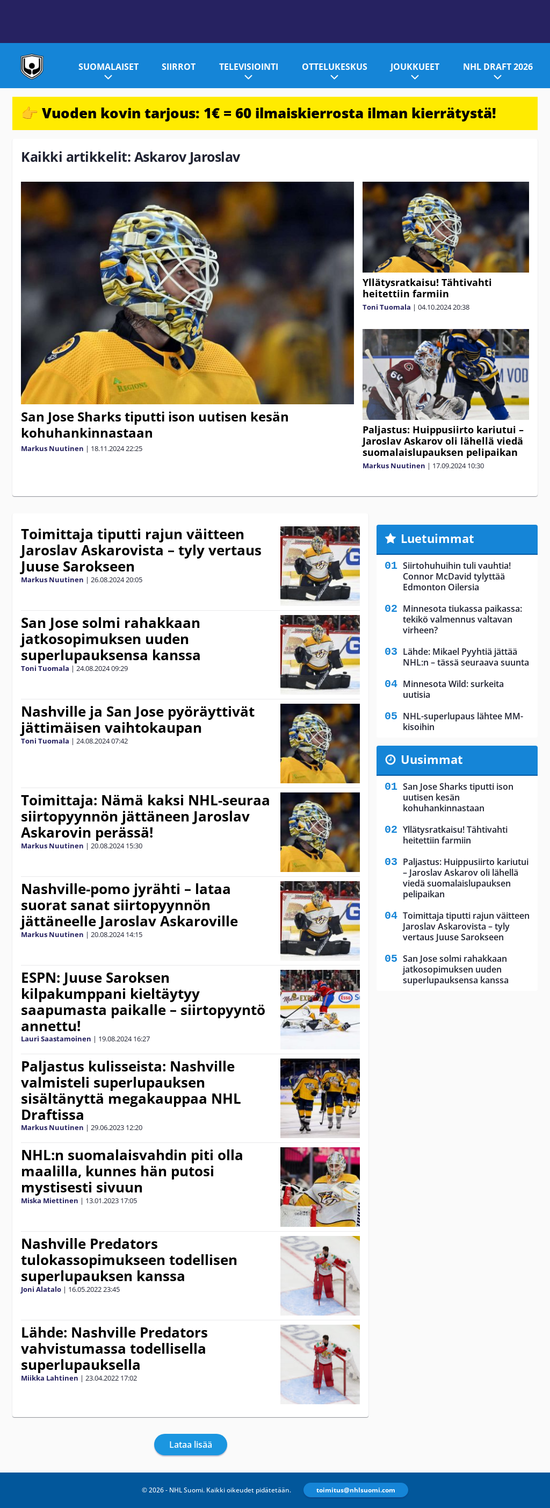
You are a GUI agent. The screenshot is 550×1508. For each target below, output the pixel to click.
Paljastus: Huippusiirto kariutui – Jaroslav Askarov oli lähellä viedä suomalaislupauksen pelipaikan (443, 441)
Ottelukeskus (334, 67)
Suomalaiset (108, 67)
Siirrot (179, 67)
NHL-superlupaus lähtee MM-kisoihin (463, 721)
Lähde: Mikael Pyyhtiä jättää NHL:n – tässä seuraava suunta (466, 657)
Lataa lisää (190, 1444)
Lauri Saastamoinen (56, 1039)
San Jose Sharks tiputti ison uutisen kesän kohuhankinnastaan (155, 424)
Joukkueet (414, 67)
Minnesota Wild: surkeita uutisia (453, 689)
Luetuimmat (437, 538)
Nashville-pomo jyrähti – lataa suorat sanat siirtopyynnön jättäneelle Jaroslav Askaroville (129, 905)
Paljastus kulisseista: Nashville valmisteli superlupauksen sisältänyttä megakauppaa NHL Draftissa (131, 1090)
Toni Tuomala (387, 307)
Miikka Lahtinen (49, 1378)
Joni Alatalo (41, 1289)
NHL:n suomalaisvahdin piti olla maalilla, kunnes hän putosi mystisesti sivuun (132, 1171)
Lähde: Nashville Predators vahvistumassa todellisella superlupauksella (114, 1348)
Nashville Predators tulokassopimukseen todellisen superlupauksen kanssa (129, 1259)
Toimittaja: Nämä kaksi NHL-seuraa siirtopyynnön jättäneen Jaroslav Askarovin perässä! (145, 816)
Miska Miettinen (49, 1200)
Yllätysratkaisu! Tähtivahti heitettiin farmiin (427, 288)
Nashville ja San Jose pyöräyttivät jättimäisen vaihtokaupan (138, 719)
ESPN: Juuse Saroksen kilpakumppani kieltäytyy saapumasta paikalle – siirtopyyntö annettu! (143, 1001)
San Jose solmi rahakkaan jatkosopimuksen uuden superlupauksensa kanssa (111, 638)
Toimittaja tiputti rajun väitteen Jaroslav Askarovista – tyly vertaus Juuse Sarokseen (141, 550)
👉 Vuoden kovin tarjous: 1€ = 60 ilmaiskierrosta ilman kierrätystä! (258, 113)
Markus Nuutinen (52, 448)
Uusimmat (432, 759)
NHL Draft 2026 (498, 67)
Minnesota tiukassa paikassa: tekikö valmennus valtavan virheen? (462, 619)
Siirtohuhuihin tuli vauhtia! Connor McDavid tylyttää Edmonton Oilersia (457, 576)
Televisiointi (248, 67)
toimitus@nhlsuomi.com (355, 1490)
